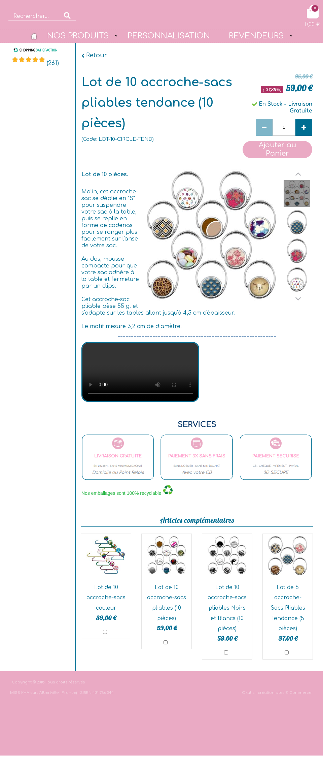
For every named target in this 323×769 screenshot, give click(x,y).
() (53, 63)
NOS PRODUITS (78, 35)
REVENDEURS (256, 35)
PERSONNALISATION (169, 35)
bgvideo (140, 372)
